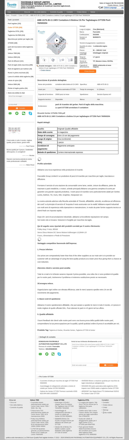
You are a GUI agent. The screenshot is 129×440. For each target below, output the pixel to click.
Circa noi (27, 12)
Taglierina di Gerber (55, 330)
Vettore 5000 (12, 84)
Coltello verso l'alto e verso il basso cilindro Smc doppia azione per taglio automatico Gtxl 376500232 (88, 413)
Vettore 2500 (12, 57)
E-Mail (105, 407)
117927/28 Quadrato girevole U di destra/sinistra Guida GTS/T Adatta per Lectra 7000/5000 (40, 431)
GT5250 (10, 43)
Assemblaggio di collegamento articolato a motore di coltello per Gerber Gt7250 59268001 (63, 413)
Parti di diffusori (14, 61)
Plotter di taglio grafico (16, 88)
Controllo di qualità (56, 12)
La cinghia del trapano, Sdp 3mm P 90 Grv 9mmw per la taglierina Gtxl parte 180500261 (88, 405)
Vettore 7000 (12, 53)
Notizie (93, 12)
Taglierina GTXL (13, 31)
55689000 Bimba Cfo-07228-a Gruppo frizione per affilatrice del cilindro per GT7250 (64, 421)
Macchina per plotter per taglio (19, 39)
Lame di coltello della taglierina (19, 77)
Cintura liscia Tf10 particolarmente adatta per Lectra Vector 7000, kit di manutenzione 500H (40, 413)
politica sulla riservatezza (14, 437)
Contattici (70, 12)
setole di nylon (13, 80)
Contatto (20, 108)
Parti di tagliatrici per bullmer (18, 69)
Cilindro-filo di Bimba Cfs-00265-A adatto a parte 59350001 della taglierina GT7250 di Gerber (63, 429)
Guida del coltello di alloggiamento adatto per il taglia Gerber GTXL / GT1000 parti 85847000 (88, 421)
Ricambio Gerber (69, 330)
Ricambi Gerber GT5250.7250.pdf (51, 113)
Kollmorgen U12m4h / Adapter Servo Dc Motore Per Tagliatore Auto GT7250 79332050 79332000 (64, 405)
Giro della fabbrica (40, 12)
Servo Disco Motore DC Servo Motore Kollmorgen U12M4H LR (62, 232)
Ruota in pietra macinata (16, 73)
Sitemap (105, 410)
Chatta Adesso (113, 5)
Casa (9, 12)
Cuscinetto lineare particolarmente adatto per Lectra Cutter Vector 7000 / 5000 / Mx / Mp (40, 405)
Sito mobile (107, 413)
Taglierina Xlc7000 (14, 35)
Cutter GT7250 (23, 15)
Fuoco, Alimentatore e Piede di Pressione (53, 236)
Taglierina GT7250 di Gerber (85, 330)
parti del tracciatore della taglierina (20, 47)
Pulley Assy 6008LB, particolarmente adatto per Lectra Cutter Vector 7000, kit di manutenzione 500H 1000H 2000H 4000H (40, 422)
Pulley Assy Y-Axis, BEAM (47, 229)
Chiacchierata (87, 71)
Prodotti (17, 12)
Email (122, 5)
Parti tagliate (12, 23)
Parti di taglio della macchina (18, 65)
